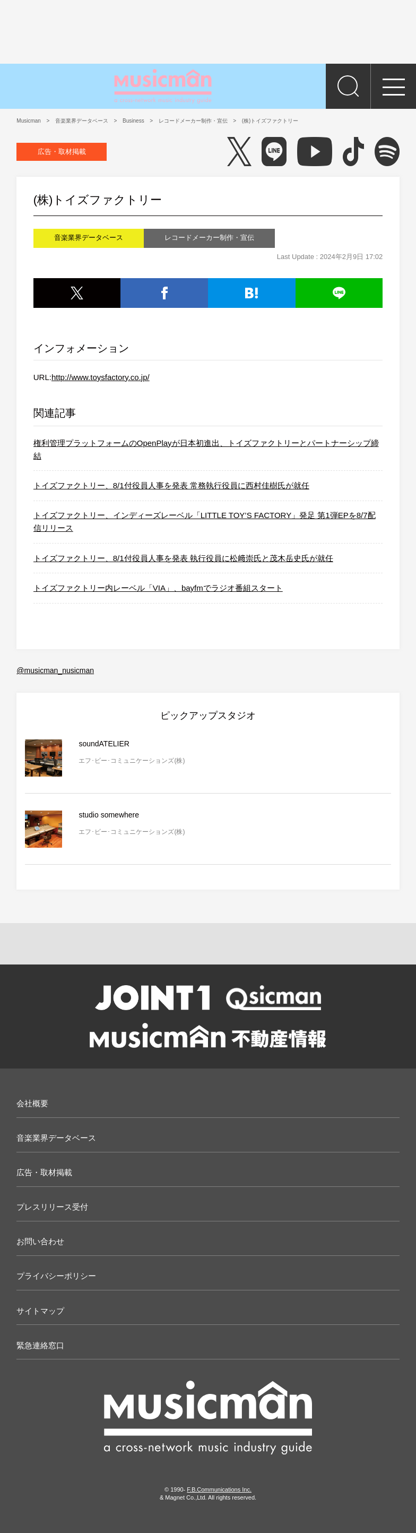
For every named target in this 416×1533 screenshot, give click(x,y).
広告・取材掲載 (62, 152)
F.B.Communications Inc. (219, 1489)
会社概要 (32, 1103)
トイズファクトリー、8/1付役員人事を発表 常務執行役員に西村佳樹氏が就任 (171, 485)
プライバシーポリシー (56, 1275)
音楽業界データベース (56, 1137)
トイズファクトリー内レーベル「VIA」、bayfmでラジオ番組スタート (158, 587)
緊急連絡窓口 (40, 1345)
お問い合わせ (40, 1241)
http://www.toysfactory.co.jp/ (100, 377)
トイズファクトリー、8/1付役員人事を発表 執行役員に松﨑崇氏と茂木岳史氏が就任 (183, 558)
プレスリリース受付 (52, 1206)
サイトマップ (40, 1310)
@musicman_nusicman (55, 670)
